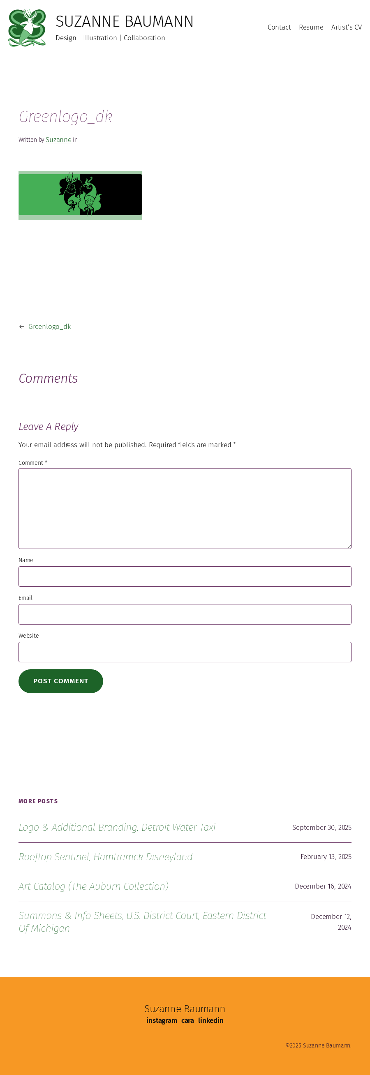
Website (28, 635)
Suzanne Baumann (125, 21)
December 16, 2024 (323, 886)
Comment (32, 462)
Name (25, 560)
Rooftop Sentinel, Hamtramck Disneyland (105, 857)
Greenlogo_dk (49, 326)
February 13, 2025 (326, 856)
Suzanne (59, 140)
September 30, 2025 (322, 827)
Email (25, 598)
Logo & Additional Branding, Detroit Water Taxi (116, 827)
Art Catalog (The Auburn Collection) (93, 886)
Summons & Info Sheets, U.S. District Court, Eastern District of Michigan (142, 922)
